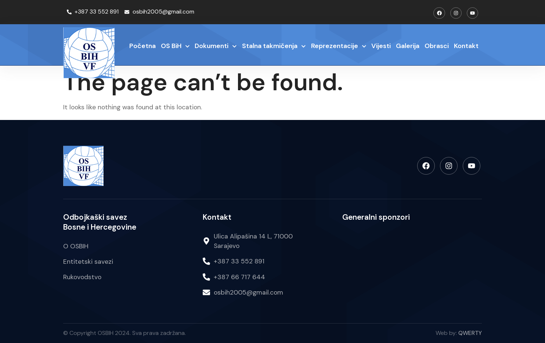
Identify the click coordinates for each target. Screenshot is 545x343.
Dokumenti (216, 46)
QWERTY (470, 333)
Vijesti (381, 45)
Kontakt (466, 45)
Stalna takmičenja (274, 46)
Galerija (407, 45)
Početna (142, 45)
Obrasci (437, 45)
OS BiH (175, 46)
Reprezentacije (339, 46)
